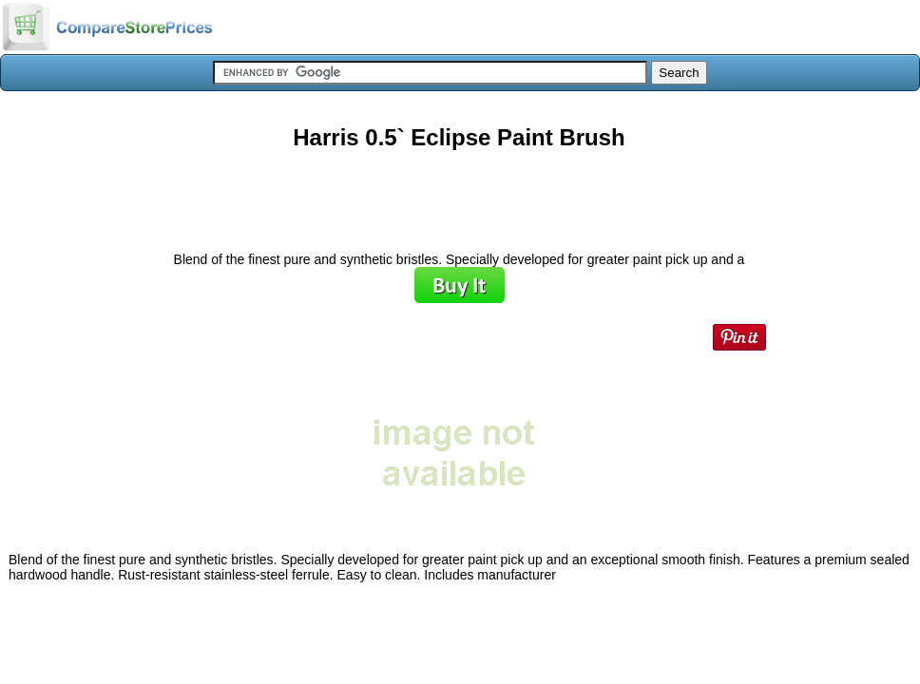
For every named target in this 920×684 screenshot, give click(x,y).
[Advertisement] (459, 194)
